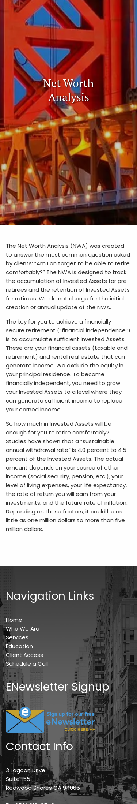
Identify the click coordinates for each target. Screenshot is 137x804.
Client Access (24, 655)
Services (17, 637)
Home (14, 620)
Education (19, 646)
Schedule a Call (27, 663)
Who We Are (22, 628)
